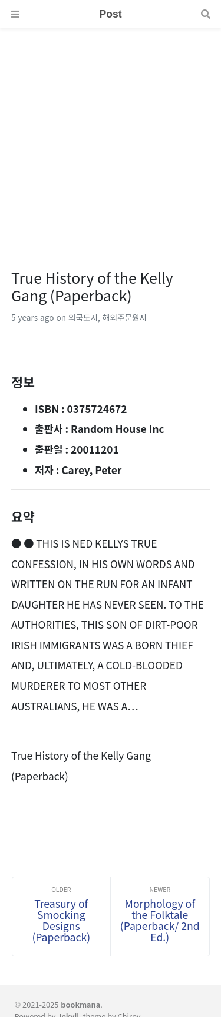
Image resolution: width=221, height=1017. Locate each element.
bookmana (80, 1004)
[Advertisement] (110, 138)
